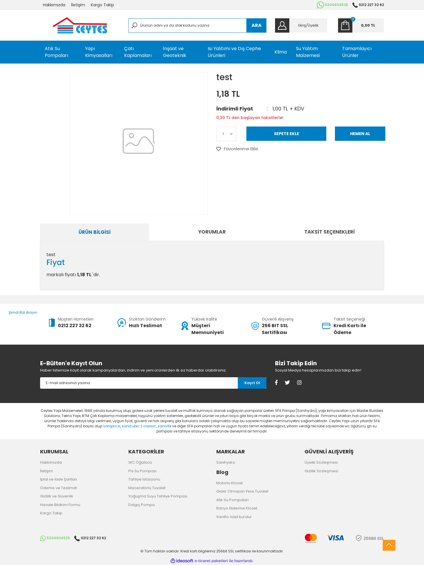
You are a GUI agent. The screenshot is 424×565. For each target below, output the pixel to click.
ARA (257, 25)
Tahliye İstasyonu (144, 479)
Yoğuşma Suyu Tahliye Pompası (157, 496)
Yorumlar (212, 231)
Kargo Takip (102, 5)
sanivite (164, 426)
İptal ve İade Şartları (58, 479)
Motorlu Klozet (229, 483)
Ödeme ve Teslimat (58, 488)
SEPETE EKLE (286, 134)
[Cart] (361, 25)
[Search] (197, 25)
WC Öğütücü (140, 462)
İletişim (78, 5)
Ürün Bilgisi (94, 232)
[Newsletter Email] (139, 383)
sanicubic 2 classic (139, 426)
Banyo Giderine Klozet (236, 508)
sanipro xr (111, 426)
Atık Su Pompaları (232, 500)
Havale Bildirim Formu (60, 504)
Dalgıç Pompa (141, 504)
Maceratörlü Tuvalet (147, 488)
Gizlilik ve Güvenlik (56, 496)
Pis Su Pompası (142, 471)
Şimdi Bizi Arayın (18, 312)
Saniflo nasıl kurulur (234, 516)
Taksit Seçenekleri (329, 231)
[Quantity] (226, 134)
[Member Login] (301, 25)
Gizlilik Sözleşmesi (321, 471)
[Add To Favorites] (237, 149)
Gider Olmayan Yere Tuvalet (242, 491)
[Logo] (80, 25)
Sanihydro (225, 462)
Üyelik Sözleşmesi (321, 462)
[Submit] (252, 383)
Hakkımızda (54, 5)
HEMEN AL (360, 134)
